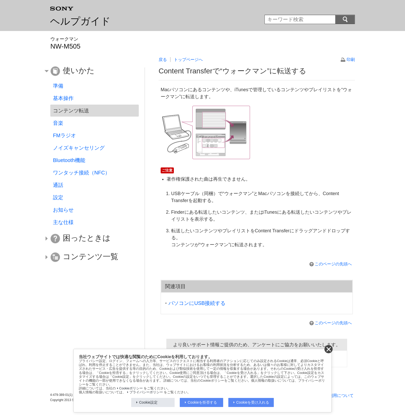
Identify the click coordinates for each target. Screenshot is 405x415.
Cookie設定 (148, 402)
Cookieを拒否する (202, 402)
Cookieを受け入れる (252, 402)
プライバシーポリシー (146, 392)
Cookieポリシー (131, 388)
